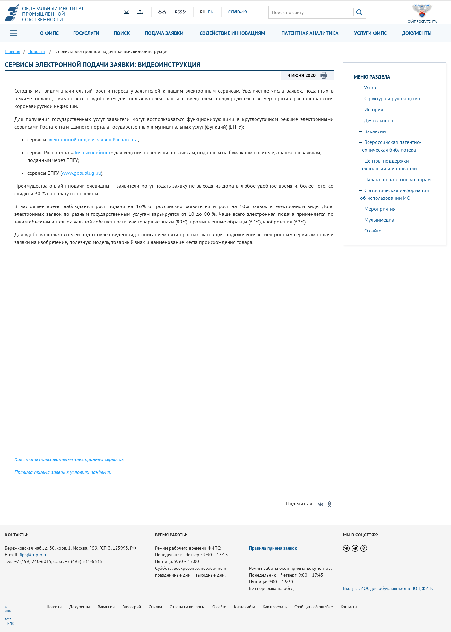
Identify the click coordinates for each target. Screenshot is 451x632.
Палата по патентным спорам (397, 179)
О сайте (372, 230)
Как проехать (275, 607)
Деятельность (379, 120)
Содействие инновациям (232, 33)
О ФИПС (49, 33)
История (373, 109)
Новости (54, 607)
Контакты (349, 607)
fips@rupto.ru (34, 555)
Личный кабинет (91, 152)
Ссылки (155, 607)
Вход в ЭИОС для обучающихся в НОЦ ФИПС (388, 588)
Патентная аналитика (310, 33)
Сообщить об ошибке (313, 607)
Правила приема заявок (273, 548)
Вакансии (375, 131)
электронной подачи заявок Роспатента (93, 139)
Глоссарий (131, 607)
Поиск (122, 33)
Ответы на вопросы (187, 607)
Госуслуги (86, 33)
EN (210, 12)
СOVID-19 (237, 12)
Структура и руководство (392, 98)
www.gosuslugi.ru (81, 173)
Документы (417, 33)
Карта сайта (244, 607)
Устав (370, 87)
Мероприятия (379, 209)
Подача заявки (164, 33)
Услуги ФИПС (370, 33)
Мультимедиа (379, 219)
